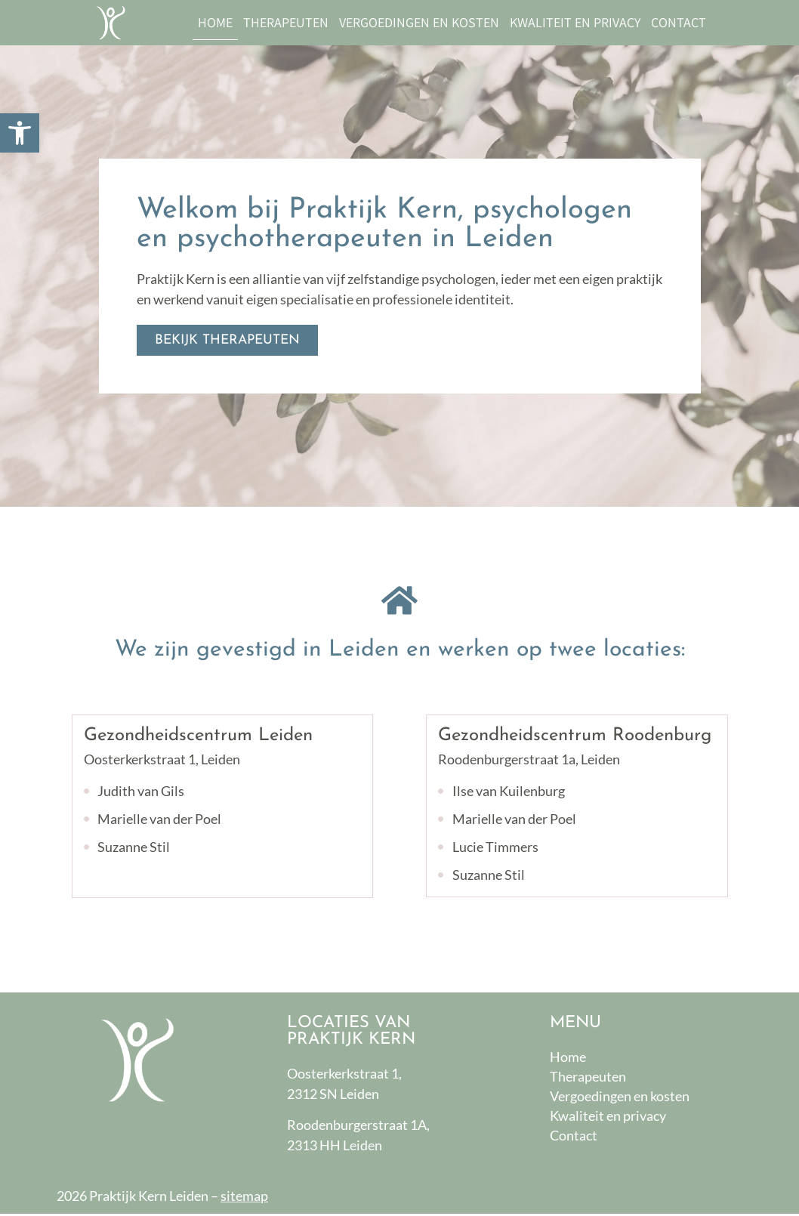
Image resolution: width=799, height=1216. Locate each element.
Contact (678, 22)
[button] (19, 133)
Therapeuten (286, 22)
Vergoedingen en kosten (419, 22)
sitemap (244, 1198)
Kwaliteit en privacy (575, 22)
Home (215, 22)
